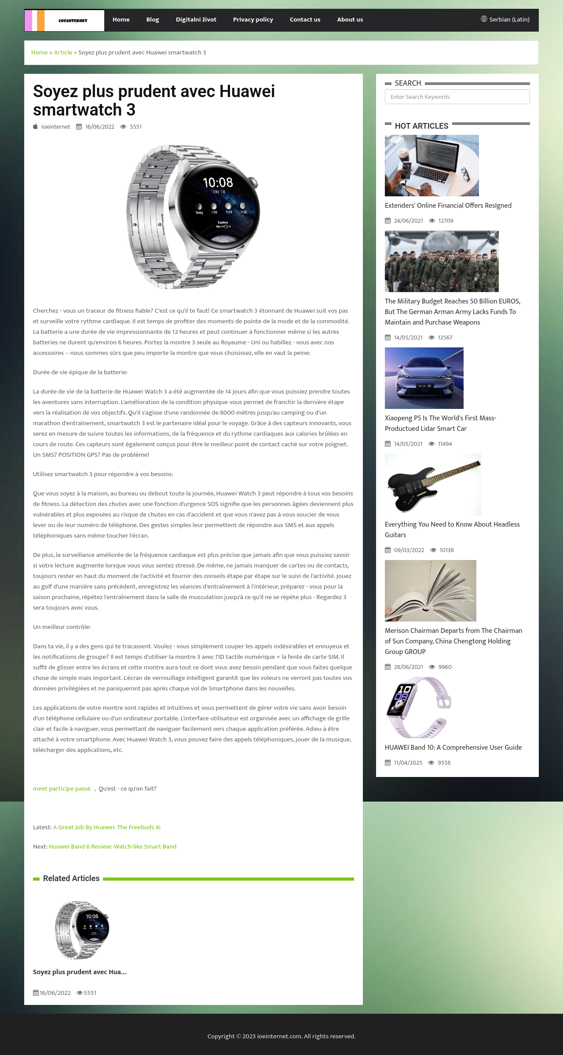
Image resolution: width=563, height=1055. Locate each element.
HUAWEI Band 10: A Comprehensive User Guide (453, 748)
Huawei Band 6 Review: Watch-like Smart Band (112, 846)
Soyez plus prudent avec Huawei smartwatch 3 (82, 972)
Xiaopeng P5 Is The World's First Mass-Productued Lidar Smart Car (440, 423)
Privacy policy (253, 19)
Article (63, 52)
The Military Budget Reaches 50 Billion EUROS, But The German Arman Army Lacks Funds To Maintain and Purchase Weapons (452, 312)
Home (121, 19)
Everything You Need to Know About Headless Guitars (452, 530)
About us (350, 19)
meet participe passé (62, 788)
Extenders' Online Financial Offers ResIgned (448, 206)
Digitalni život (196, 19)
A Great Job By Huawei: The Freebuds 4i (107, 827)
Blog (152, 19)
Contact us (305, 19)
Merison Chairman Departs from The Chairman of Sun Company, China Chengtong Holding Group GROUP (454, 641)
